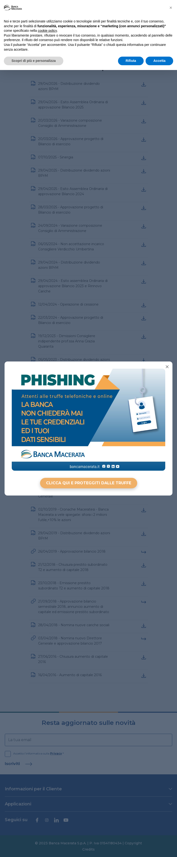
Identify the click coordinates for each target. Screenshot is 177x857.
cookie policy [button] (47, 30)
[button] (171, 7)
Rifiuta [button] (131, 61)
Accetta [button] (159, 61)
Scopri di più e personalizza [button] (34, 61)
